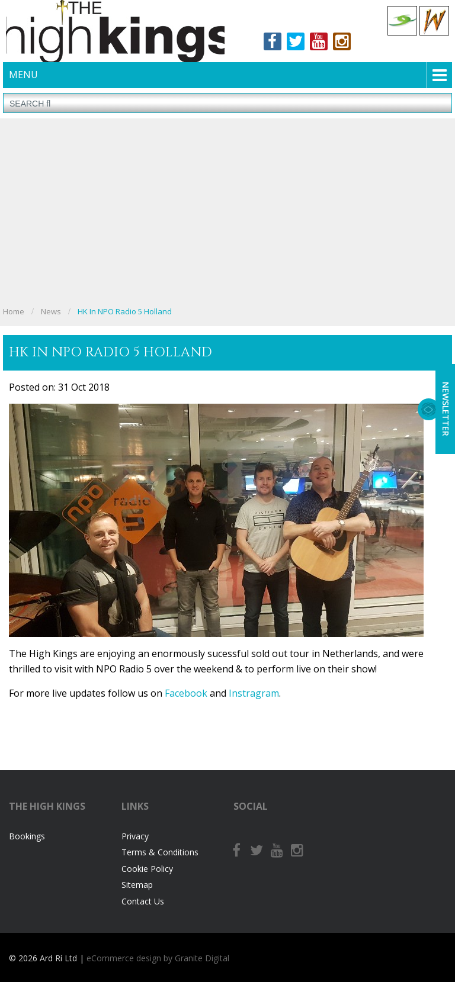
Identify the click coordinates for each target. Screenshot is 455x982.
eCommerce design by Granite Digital (157, 958)
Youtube (319, 41)
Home (13, 311)
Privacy (135, 836)
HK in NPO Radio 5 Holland (125, 311)
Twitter (296, 41)
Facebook (272, 41)
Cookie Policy (147, 868)
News (51, 311)
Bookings (27, 836)
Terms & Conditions (159, 852)
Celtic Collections (402, 21)
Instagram (342, 41)
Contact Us (142, 901)
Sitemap (137, 884)
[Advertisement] (227, 213)
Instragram (254, 693)
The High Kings (115, 31)
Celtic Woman (434, 21)
